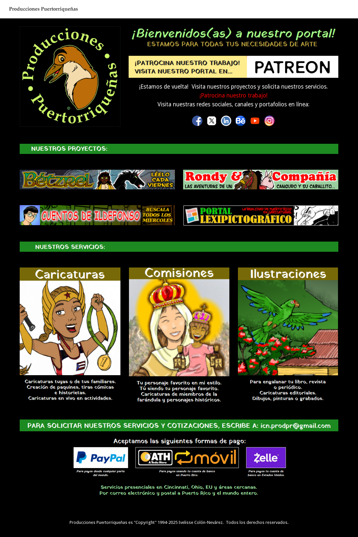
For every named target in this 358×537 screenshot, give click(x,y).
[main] (233, 96)
